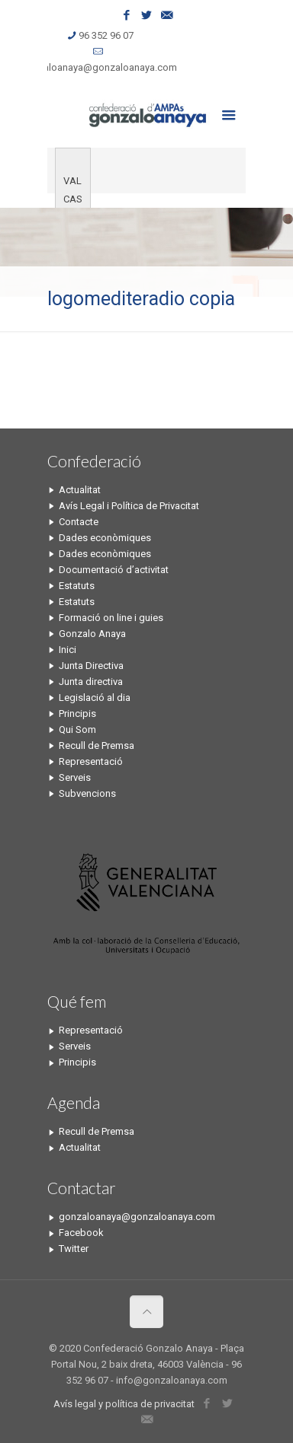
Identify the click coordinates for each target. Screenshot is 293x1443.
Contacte (78, 521)
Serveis (75, 777)
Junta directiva (91, 681)
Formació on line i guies (111, 617)
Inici (67, 649)
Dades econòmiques (105, 537)
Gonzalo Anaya (92, 633)
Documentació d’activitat (114, 569)
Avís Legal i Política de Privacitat (129, 505)
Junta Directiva (91, 665)
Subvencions (87, 793)
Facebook (81, 1232)
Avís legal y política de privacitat (124, 1404)
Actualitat (80, 489)
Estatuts (77, 585)
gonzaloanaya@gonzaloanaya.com (99, 67)
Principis (77, 713)
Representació (91, 761)
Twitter (74, 1248)
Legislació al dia (94, 697)
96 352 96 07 (106, 35)
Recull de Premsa (96, 745)
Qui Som (77, 729)
